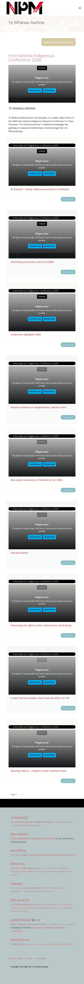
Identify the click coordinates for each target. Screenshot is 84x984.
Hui (37, 920)
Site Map (41, 958)
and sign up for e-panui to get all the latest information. (42, 944)
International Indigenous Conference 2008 (31, 57)
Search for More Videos (58, 42)
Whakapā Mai (20, 940)
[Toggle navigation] (80, 8)
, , (18, 924)
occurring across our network (50, 924)
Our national (43, 854)
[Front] (18, 8)
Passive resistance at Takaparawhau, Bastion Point (38, 407)
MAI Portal (18, 851)
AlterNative (19, 818)
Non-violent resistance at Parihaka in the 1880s (37, 480)
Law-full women (19, 552)
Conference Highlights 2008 (26, 334)
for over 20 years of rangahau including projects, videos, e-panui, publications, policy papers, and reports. (41, 871)
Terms (30, 958)
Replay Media (20, 900)
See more (68, 199)
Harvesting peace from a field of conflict (32, 261)
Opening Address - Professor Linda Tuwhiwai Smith (38, 770)
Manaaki (17, 884)
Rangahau (18, 864)
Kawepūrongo (21, 920)
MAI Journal (19, 834)
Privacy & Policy (15, 958)
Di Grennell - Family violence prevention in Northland (40, 189)
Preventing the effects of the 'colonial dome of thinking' (41, 625)
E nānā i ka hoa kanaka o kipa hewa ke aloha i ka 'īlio (40, 698)
